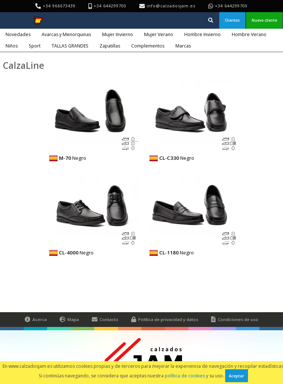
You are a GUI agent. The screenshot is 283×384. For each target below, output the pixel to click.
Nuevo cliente (264, 20)
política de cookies (185, 376)
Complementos (147, 46)
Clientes (232, 20)
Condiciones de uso (234, 320)
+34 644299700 (231, 5)
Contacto (105, 320)
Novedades (18, 34)
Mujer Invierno (117, 34)
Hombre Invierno (202, 34)
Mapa (69, 320)
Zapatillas (109, 46)
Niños (12, 46)
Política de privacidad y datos (164, 320)
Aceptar (236, 375)
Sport (35, 46)
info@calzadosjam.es (171, 5)
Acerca (36, 320)
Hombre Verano (249, 34)
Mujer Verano (158, 34)
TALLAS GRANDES (70, 46)
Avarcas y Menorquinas (66, 34)
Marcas (183, 46)
